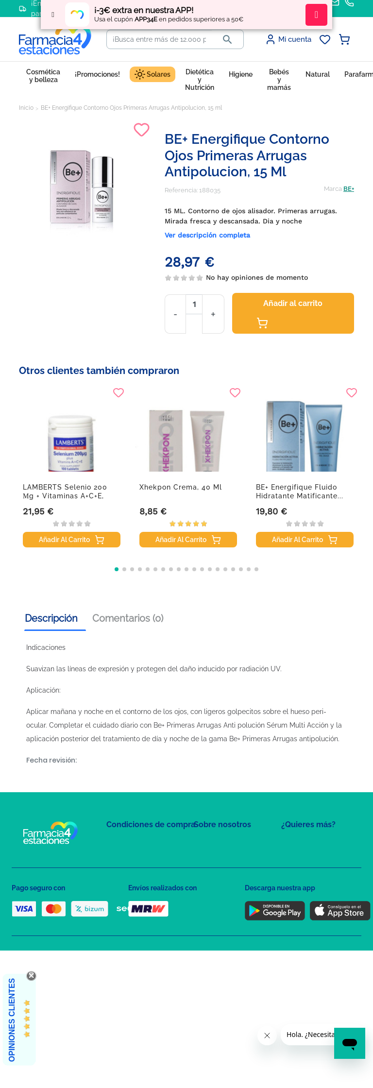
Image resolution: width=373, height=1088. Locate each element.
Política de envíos (132, 926)
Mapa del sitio (214, 844)
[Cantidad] (194, 304)
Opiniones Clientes (12, 1020)
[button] (117, 569)
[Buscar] (159, 39)
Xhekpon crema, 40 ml (180, 487)
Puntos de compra (133, 912)
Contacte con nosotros (227, 872)
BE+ (348, 188)
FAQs (201, 858)
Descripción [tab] (51, 618)
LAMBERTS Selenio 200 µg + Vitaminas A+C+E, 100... (65, 496)
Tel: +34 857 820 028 (223, 912)
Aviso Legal (123, 897)
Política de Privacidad (137, 869)
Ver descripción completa (207, 235)
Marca (333, 188)
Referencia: (181, 190)
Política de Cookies (134, 883)
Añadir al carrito (289, 314)
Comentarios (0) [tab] (127, 618)
